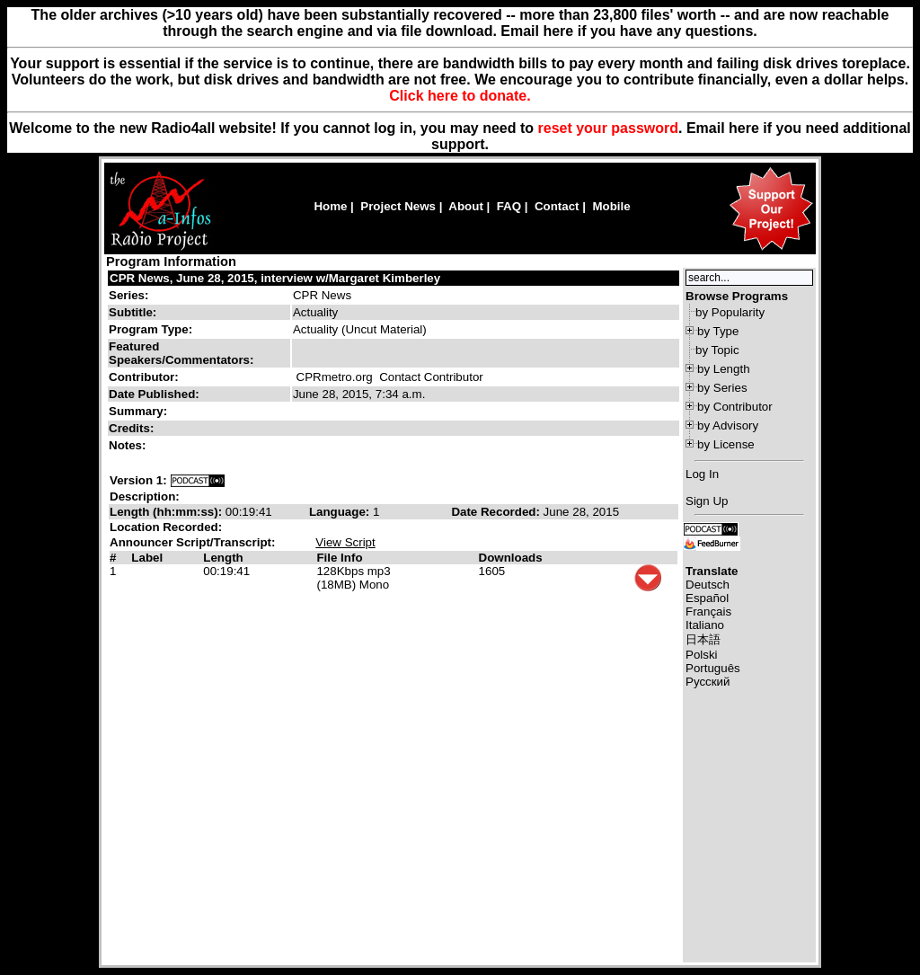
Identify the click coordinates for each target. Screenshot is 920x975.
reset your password (608, 128)
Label (147, 557)
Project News (398, 206)
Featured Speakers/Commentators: (181, 353)
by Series (722, 387)
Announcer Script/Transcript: (192, 542)
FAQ (509, 206)
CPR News (322, 295)
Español (707, 598)
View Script (345, 542)
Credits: (133, 428)
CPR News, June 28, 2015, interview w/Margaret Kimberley (275, 278)
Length (223, 557)
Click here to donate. (459, 95)
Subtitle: (132, 312)
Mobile (611, 206)
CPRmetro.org (334, 377)
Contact (557, 206)
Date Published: (154, 394)
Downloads (511, 557)
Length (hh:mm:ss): (168, 512)
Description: (145, 496)
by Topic (717, 350)
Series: (128, 295)
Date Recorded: (497, 512)
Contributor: (144, 377)
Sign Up (707, 501)
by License (726, 444)
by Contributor (735, 406)
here (744, 128)
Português (713, 668)
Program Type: (150, 329)
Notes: (129, 445)
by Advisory (727, 425)
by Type (718, 331)
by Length (723, 369)
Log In (702, 474)
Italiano (705, 625)
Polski (702, 654)
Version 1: (138, 480)
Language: (341, 512)
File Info (339, 557)
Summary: (140, 411)
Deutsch (708, 584)
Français (708, 611)
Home (330, 206)
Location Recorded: (166, 527)
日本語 (703, 639)
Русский (708, 681)
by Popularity (730, 312)
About (465, 206)
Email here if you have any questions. (628, 31)
